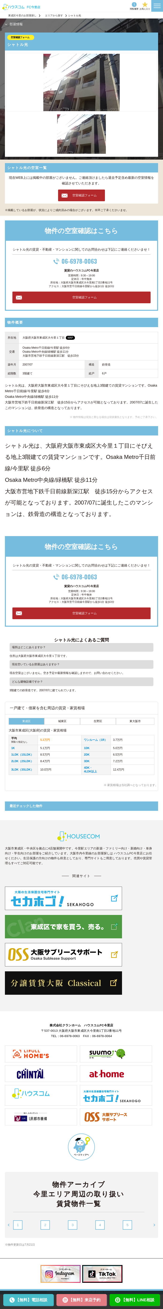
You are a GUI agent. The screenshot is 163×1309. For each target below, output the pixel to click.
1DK (86, 748)
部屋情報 (16, 24)
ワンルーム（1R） (95, 740)
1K (13, 748)
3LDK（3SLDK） (22, 769)
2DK (86, 754)
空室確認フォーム (20, 37)
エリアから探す (54, 15)
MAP (70, 337)
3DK (86, 761)
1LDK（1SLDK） (22, 754)
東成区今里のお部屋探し (22, 15)
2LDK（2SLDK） (22, 761)
